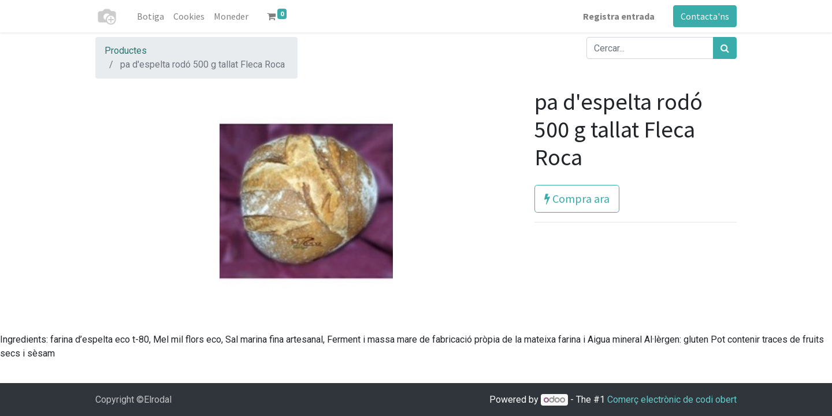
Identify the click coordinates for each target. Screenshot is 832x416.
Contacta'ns (705, 16)
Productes (126, 50)
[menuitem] (150, 16)
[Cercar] (725, 48)
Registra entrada (619, 16)
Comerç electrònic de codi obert (672, 399)
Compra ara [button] (577, 198)
